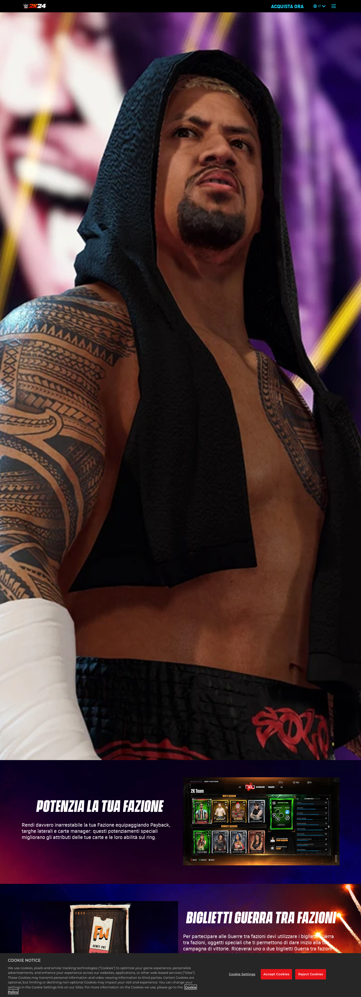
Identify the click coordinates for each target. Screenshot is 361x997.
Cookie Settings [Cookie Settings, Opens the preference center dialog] (242, 974)
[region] (180, 975)
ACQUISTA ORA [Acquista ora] (287, 6)
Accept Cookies (276, 974)
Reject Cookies (310, 974)
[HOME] (34, 6)
